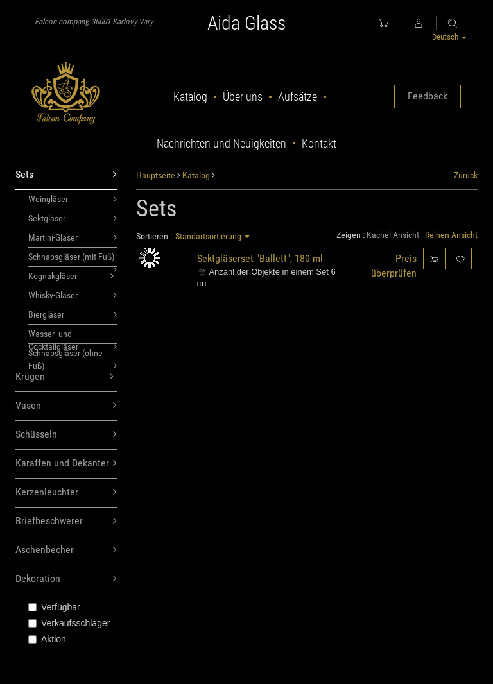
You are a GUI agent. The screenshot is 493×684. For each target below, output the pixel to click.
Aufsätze (297, 96)
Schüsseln (66, 434)
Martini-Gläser (72, 237)
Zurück (466, 175)
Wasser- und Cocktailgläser (72, 336)
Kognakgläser (71, 275)
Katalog (190, 96)
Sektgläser (72, 218)
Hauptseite (155, 175)
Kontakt (319, 143)
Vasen (66, 405)
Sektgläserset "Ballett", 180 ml (260, 258)
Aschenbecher (66, 550)
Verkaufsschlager (69, 623)
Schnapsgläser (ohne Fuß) (72, 355)
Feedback (427, 96)
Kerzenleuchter (66, 492)
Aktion (47, 639)
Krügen (64, 377)
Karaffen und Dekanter (66, 463)
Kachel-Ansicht (393, 235)
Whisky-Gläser (72, 295)
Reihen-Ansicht (451, 235)
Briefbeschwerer (66, 521)
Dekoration (66, 579)
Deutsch (449, 37)
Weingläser (72, 198)
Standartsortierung (212, 236)
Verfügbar (54, 607)
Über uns (243, 96)
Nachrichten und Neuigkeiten (221, 143)
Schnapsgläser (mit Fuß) (72, 259)
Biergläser (72, 314)
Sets (66, 174)
